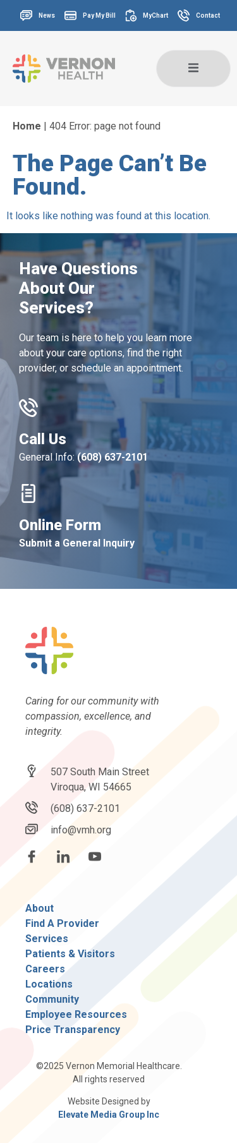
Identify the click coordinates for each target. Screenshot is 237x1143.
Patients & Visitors (70, 954)
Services (46, 939)
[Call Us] (28, 407)
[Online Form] (28, 493)
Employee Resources (76, 1014)
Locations (49, 984)
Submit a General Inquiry (77, 543)
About (39, 908)
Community (52, 999)
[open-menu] (193, 68)
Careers (45, 969)
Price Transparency (72, 1030)
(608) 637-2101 (112, 457)
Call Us (42, 439)
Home (27, 126)
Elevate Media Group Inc (108, 1115)
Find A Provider (62, 923)
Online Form (60, 525)
